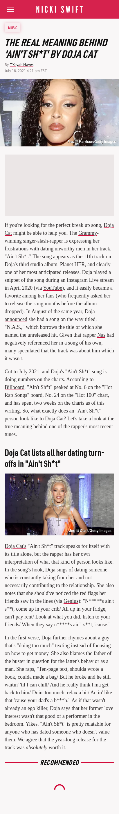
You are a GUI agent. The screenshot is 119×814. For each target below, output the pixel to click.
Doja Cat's (15, 546)
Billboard (14, 387)
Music (12, 27)
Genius (71, 601)
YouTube (52, 288)
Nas (101, 335)
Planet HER (72, 264)
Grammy (87, 233)
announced (16, 319)
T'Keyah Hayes (21, 64)
